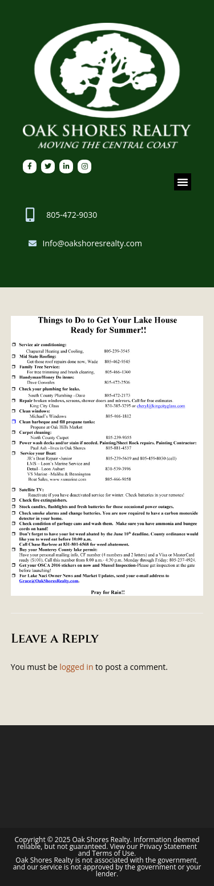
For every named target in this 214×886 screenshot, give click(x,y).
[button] (182, 181)
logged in (76, 666)
